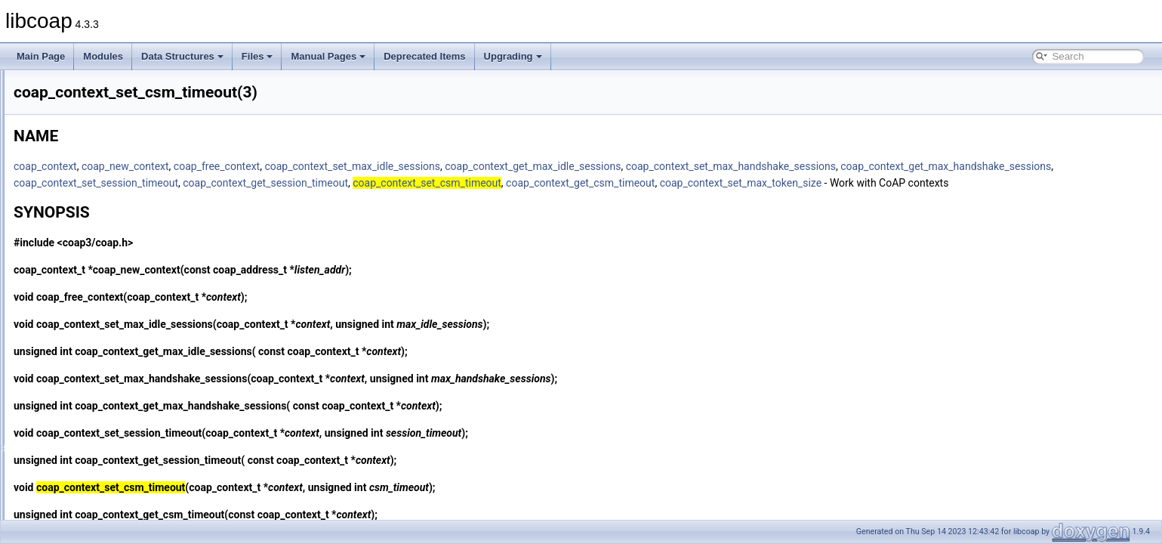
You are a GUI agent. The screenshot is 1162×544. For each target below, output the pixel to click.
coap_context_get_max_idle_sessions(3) (132, 235)
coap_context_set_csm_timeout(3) (119, 302)
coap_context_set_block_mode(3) (118, 285)
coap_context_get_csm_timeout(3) (119, 202)
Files (257, 56)
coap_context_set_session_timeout (500, 183)
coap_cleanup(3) (83, 136)
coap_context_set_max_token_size (283, 199)
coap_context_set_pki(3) (99, 385)
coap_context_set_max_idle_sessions (541, 166)
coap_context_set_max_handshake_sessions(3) (147, 335)
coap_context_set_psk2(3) (103, 435)
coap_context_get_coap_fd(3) (110, 186)
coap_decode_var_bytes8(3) (107, 501)
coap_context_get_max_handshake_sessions (307, 183)
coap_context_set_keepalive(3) (112, 319)
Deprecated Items (424, 56)
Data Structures (182, 56)
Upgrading (513, 56)
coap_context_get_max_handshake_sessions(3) (147, 219)
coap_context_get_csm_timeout (984, 183)
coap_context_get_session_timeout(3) (126, 252)
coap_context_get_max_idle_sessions (721, 166)
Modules (103, 56)
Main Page (41, 56)
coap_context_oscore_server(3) (113, 269)
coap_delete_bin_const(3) (102, 518)
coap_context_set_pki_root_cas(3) (119, 402)
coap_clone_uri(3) (86, 169)
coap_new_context (314, 166)
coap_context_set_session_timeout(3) (126, 452)
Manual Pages (328, 56)
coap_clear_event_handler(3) (109, 152)
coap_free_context (405, 166)
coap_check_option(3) (94, 119)
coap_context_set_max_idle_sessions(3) (132, 352)
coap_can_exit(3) (84, 86)
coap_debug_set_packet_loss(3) (115, 468)
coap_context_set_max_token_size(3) (126, 368)
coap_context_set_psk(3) (100, 418)
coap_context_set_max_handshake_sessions (920, 166)
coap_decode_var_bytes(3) (104, 485)
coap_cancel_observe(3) (99, 102)
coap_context (234, 166)
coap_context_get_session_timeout (670, 183)
